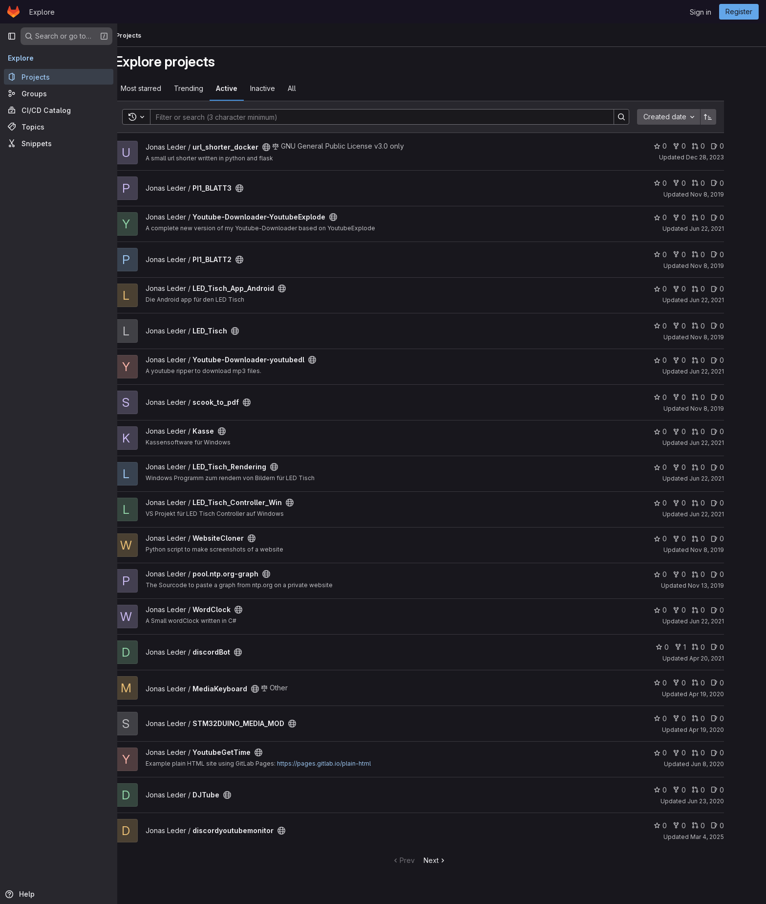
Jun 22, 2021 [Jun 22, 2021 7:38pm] (729, 371)
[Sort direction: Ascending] (731, 117)
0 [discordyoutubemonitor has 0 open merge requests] (720, 825)
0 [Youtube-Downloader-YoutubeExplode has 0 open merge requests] (720, 217)
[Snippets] (58, 143)
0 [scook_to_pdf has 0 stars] (682, 397)
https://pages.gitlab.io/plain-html (346, 763)
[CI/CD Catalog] (58, 110)
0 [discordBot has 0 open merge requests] (720, 647)
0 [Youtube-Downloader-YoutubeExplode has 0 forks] (701, 217)
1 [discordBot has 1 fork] (702, 647)
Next (457, 860)
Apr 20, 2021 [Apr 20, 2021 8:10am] (729, 658)
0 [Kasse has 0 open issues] (739, 431)
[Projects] (58, 77)
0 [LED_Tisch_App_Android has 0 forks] (701, 289)
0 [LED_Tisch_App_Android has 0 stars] (682, 289)
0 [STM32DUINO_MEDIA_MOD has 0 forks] (701, 718)
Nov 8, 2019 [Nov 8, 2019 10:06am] (729, 194)
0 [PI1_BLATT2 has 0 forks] (701, 254)
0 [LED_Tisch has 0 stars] (682, 326)
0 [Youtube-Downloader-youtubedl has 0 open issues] (739, 360)
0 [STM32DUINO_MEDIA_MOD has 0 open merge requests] (720, 718)
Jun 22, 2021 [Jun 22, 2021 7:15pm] (729, 478)
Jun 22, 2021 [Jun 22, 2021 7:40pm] (729, 300)
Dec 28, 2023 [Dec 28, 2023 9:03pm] (727, 157)
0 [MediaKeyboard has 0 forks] (701, 683)
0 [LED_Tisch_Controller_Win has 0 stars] (682, 503)
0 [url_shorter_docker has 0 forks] (701, 146)
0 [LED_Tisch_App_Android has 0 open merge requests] (720, 289)
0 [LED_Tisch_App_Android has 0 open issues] (739, 289)
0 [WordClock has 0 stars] (682, 610)
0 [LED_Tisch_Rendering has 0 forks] (701, 467)
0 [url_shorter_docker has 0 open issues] (739, 146)
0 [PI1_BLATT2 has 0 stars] (682, 254)
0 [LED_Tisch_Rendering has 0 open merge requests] (720, 467)
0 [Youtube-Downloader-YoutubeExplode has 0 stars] (682, 217)
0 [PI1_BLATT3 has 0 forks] (701, 183)
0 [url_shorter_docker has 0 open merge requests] (720, 146)
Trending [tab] (211, 88)
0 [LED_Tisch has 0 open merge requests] (720, 326)
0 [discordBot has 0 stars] (684, 647)
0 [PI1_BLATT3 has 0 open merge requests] (720, 183)
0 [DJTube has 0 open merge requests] (720, 790)
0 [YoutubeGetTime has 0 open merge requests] (720, 753)
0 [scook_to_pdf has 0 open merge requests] (720, 397)
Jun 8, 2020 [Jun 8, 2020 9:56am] (729, 764)
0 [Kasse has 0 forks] (701, 431)
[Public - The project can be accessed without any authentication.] (289, 147)
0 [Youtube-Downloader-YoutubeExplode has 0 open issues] (739, 217)
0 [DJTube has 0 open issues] (739, 790)
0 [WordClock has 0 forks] (701, 610)
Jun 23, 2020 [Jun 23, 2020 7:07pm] (728, 801)
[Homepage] (13, 12)
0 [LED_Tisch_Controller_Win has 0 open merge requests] (720, 503)
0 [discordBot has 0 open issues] (739, 647)
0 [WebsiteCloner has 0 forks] (701, 538)
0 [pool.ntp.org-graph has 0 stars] (682, 574)
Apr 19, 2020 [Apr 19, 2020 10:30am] (728, 729)
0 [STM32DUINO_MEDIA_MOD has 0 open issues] (739, 718)
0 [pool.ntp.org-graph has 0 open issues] (739, 574)
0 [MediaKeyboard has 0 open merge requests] (720, 683)
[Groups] (58, 93)
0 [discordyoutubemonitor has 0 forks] (701, 825)
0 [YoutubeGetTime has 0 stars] (682, 753)
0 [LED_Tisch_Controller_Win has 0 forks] (701, 503)
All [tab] (314, 88)
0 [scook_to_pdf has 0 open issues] (739, 397)
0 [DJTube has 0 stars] (682, 790)
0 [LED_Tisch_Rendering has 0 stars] (682, 467)
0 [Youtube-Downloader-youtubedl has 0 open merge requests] (720, 360)
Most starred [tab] (163, 88)
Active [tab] (249, 88)
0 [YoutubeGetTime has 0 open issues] (739, 753)
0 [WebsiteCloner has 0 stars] (682, 538)
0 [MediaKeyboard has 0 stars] (682, 683)
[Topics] (58, 126)
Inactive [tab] (285, 88)
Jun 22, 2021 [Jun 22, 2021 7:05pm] (729, 621)
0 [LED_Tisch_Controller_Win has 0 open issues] (739, 503)
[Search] (399, 117)
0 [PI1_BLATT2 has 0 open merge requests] (720, 254)
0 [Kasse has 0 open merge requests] (720, 431)
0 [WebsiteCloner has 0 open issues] (739, 538)
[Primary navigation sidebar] (12, 36)
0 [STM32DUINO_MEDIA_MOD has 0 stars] (682, 718)
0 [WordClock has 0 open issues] (739, 610)
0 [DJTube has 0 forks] (701, 790)
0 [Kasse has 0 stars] (682, 431)
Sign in (700, 12)
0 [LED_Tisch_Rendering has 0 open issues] (739, 467)
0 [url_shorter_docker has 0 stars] (682, 146)
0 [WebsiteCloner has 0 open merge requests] (720, 538)
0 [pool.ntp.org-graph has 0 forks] (701, 574)
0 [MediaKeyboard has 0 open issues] (739, 683)
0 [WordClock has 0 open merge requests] (720, 610)
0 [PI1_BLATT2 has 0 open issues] (739, 254)
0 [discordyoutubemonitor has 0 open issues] (739, 825)
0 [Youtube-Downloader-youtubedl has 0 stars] (682, 360)
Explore (42, 12)
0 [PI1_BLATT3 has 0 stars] (682, 183)
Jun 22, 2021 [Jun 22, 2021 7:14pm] (729, 442)
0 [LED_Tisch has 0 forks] (701, 326)
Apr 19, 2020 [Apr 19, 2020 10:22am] (728, 694)
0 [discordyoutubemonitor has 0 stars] (682, 825)
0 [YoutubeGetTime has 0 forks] (701, 753)
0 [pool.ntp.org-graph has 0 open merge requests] (720, 574)
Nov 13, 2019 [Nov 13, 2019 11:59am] (728, 585)
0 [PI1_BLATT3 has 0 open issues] (739, 183)
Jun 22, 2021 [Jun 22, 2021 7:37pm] (729, 228)
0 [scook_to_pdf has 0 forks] (701, 397)
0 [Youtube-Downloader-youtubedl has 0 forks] (701, 360)
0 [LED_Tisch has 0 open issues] (739, 326)
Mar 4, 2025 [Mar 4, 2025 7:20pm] (729, 836)
